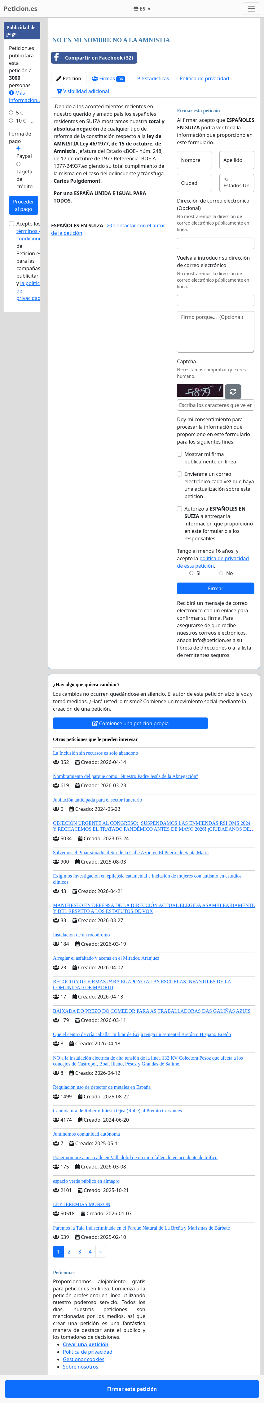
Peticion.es (20, 8)
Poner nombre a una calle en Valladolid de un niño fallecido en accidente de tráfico (135, 1157)
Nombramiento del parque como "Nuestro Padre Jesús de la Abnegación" (125, 776)
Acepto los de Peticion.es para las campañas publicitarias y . (30, 261)
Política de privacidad (204, 78)
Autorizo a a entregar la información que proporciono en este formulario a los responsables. (218, 523)
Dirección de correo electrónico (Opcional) (213, 204)
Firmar (215, 588)
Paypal (24, 156)
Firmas (108, 78)
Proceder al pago (23, 205)
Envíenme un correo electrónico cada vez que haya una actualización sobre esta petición (219, 485)
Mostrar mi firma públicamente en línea (210, 458)
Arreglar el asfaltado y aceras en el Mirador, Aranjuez (106, 958)
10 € (21, 120)
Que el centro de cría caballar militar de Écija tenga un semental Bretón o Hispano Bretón (142, 1034)
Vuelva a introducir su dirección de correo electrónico (213, 261)
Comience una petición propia (130, 723)
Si (198, 573)
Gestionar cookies (83, 1359)
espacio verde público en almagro (86, 1181)
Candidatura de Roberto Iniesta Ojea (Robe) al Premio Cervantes (117, 1110)
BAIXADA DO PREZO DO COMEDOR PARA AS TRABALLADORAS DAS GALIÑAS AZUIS (151, 1011)
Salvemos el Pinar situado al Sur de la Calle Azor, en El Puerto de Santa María (131, 852)
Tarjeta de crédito (24, 179)
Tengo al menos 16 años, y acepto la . (213, 558)
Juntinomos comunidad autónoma (86, 1134)
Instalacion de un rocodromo (81, 934)
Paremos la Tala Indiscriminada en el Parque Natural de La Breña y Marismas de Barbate (141, 1228)
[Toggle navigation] (251, 8)
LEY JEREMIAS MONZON (81, 1204)
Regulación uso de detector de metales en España (102, 1087)
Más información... (25, 96)
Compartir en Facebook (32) (92, 57)
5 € (19, 112)
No (229, 573)
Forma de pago (20, 137)
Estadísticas (152, 78)
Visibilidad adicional (82, 91)
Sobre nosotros (80, 1366)
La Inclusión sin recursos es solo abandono (95, 753)
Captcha (186, 361)
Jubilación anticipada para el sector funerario (97, 799)
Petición (68, 78)
